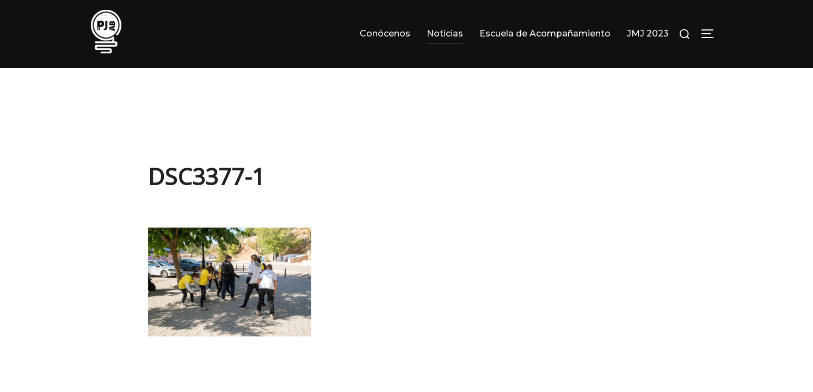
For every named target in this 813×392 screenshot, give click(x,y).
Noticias (445, 33)
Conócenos (385, 33)
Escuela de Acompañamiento (545, 33)
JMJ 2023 (648, 33)
